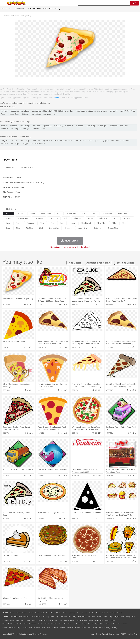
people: (5, 620)
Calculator (116, 624)
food (59, 213)
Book (25, 624)
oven (8, 223)
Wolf (133, 616)
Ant (11, 616)
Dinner (84, 627)
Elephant (64, 616)
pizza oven (39, 218)
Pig (111, 616)
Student (12, 624)
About (92, 634)
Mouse (106, 616)
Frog (74, 616)
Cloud (109, 613)
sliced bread (86, 223)
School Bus (62, 624)
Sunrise (84, 613)
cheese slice (113, 228)
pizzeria (68, 228)
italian (90, 218)
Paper (97, 624)
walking (66, 620)
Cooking (107, 627)
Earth (43, 613)
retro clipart (46, 213)
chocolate (78, 218)
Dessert (24, 627)
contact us (57, 98)
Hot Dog (114, 627)
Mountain (92, 613)
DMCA (123, 634)
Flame (52, 613)
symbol (8, 213)
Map (69, 624)
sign (123, 223)
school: (5, 624)
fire (52, 223)
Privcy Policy (107, 634)
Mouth (97, 620)
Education (54, 624)
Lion (93, 616)
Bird (20, 616)
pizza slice (101, 223)
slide (114, 223)
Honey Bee (81, 616)
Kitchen (77, 627)
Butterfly (26, 616)
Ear (56, 620)
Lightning (72, 613)
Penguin (116, 616)
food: (4, 627)
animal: (5, 616)
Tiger (122, 616)
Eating (95, 627)
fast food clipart (125, 263)
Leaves (24, 613)
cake (85, 213)
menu (116, 218)
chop (8, 228)
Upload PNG (133, 634)
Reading (40, 624)
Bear (15, 616)
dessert (8, 218)
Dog (47, 616)
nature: (5, 613)
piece (42, 223)
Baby (17, 620)
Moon (78, 613)
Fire (47, 613)
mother (34, 620)
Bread (101, 627)
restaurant (107, 213)
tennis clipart (23, 218)
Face (102, 620)
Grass (65, 613)
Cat (32, 616)
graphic (21, 213)
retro (95, 213)
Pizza (89, 627)
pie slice (29, 228)
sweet (32, 213)
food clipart (74, 263)
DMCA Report (10, 160)
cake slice (103, 218)
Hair (77, 620)
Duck (52, 616)
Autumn (18, 613)
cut (61, 223)
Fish (69, 616)
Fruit (43, 627)
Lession (124, 624)
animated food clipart (98, 263)
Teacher (19, 624)
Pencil (47, 624)
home (72, 620)
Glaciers (59, 613)
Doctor (51, 620)
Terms (98, 634)
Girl (81, 620)
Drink (30, 627)
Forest (119, 613)
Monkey (99, 616)
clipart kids (71, 213)
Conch (37, 613)
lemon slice (82, 228)
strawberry (54, 218)
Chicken (37, 616)
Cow (42, 616)
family (28, 620)
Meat (48, 627)
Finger (107, 620)
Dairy (18, 627)
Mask (12, 620)
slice (18, 228)
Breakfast (12, 627)
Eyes (60, 620)
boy (85, 620)
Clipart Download (20, 9)
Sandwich (55, 627)
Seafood (62, 627)
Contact (116, 634)
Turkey (128, 616)
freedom (30, 223)
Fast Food (37, 627)
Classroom (32, 624)
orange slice (54, 228)
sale (66, 218)
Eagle (57, 616)
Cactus (31, 613)
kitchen (72, 223)
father (91, 620)
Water (98, 613)
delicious (127, 218)
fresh (18, 223)
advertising (122, 213)
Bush (103, 613)
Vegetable (70, 627)
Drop (114, 613)
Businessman (42, 620)
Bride (22, 620)
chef (41, 228)
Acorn (12, 613)
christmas (97, 228)
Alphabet (109, 624)
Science (90, 624)
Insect (89, 616)
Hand (113, 620)
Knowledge (76, 624)
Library (84, 624)
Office (102, 624)
